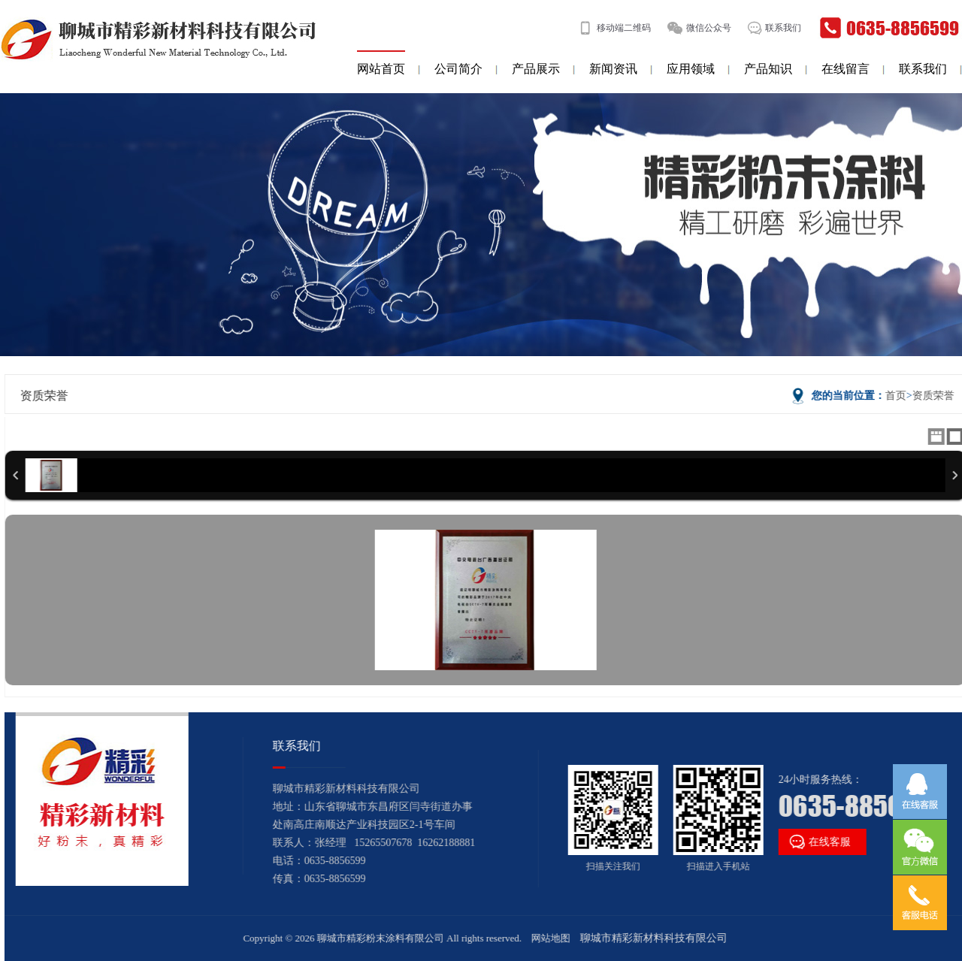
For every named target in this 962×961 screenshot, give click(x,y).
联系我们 (783, 28)
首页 (897, 395)
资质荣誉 (935, 395)
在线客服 (816, 842)
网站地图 (552, 938)
